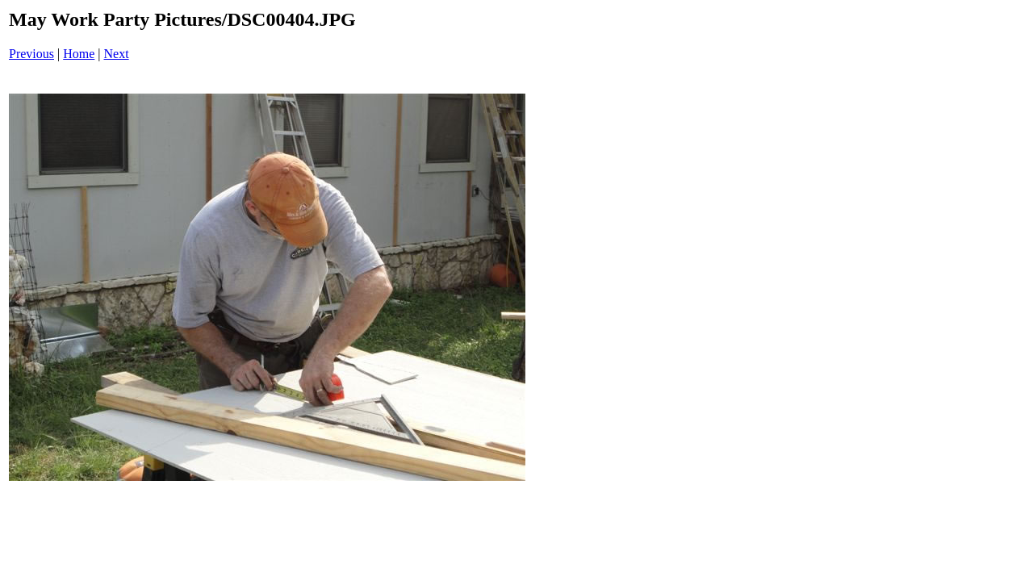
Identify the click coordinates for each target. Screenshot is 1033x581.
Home (78, 54)
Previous (31, 54)
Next (116, 54)
